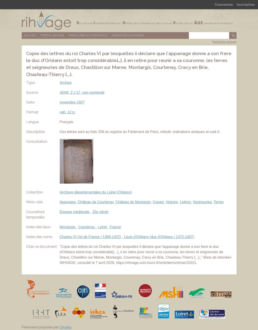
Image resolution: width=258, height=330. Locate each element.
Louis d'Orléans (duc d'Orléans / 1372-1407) (159, 237)
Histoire (172, 202)
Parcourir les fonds (128, 35)
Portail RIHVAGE (52, 35)
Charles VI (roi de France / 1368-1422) (91, 237)
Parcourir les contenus (88, 35)
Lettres (185, 202)
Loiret (103, 227)
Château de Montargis (133, 202)
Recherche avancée (225, 42)
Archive (66, 83)
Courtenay (87, 227)
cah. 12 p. (67, 112)
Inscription (246, 4)
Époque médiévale (75, 212)
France (115, 227)
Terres (219, 202)
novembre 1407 (72, 102)
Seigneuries (202, 202)
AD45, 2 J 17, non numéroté (82, 92)
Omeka (65, 327)
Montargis (68, 227)
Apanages (68, 202)
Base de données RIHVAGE (129, 20)
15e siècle (100, 212)
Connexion (224, 4)
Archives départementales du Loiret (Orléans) (96, 192)
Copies (158, 202)
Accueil (30, 35)
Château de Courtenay (95, 202)
